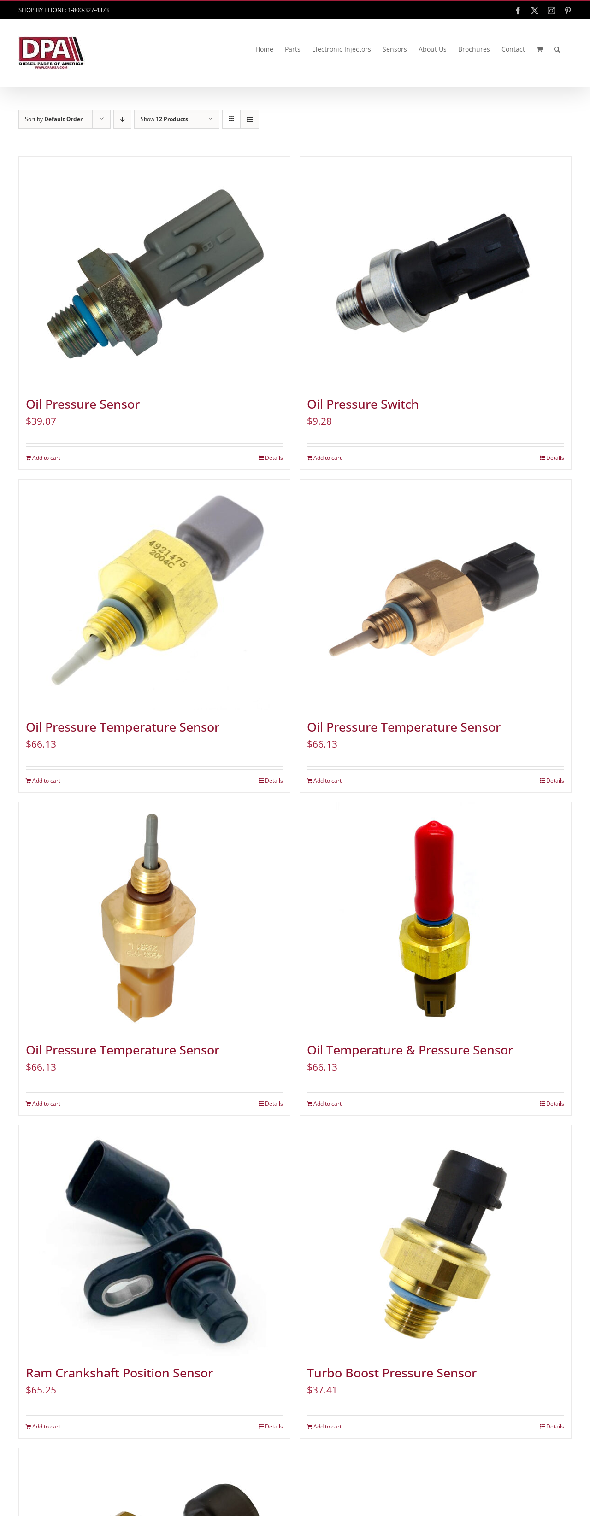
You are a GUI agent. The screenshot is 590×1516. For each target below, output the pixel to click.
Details (274, 458)
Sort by (54, 119)
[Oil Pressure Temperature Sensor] (154, 595)
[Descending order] (122, 119)
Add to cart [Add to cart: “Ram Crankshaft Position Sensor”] (46, 1426)
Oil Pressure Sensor (83, 404)
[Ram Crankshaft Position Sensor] (154, 1240)
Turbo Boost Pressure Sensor (392, 1372)
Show (164, 119)
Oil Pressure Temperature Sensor (122, 727)
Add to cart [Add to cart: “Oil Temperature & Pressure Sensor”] (327, 1103)
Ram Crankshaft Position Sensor (119, 1372)
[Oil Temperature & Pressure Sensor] (435, 917)
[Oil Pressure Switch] (435, 272)
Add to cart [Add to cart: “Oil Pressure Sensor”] (46, 458)
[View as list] (250, 119)
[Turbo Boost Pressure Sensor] (435, 1240)
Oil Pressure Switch (363, 404)
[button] (557, 49)
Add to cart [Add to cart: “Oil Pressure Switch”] (327, 458)
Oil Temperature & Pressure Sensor (410, 1050)
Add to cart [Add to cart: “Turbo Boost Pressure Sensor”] (327, 1426)
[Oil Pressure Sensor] (154, 272)
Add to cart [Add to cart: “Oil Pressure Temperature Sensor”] (46, 780)
